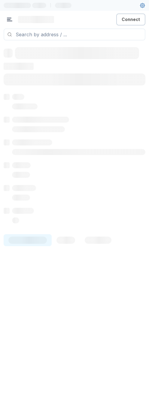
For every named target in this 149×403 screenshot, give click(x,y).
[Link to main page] (36, 19)
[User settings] (142, 5)
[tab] (28, 240)
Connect (131, 19)
